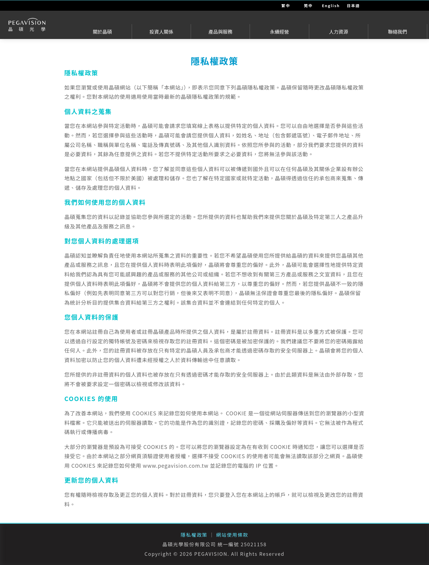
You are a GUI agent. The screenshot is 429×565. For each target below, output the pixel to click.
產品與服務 (220, 31)
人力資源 (338, 31)
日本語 (353, 5)
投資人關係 (161, 31)
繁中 (286, 5)
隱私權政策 (194, 534)
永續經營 (279, 31)
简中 (308, 5)
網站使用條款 (232, 534)
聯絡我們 (397, 31)
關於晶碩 (102, 31)
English (331, 5)
